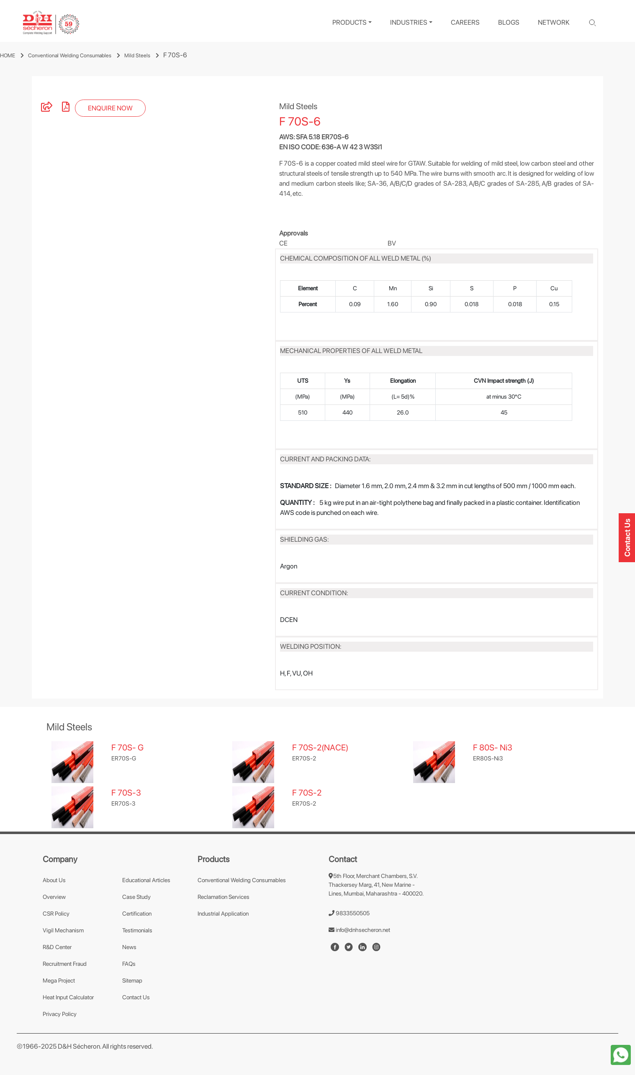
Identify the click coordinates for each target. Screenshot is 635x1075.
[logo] (51, 22)
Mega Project (59, 980)
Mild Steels (137, 55)
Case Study (136, 896)
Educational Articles (146, 880)
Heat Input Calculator (68, 997)
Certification (137, 913)
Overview (54, 896)
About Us (54, 880)
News (129, 947)
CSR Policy (56, 913)
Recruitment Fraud (65, 963)
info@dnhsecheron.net (359, 930)
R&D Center (57, 947)
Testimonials (137, 930)
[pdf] (66, 108)
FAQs (129, 963)
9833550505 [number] (349, 913)
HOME (7, 55)
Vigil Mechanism (63, 930)
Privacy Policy (60, 1014)
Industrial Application (223, 913)
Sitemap (132, 980)
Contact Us (136, 997)
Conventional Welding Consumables (69, 55)
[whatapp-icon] (621, 1054)
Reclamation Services (223, 896)
